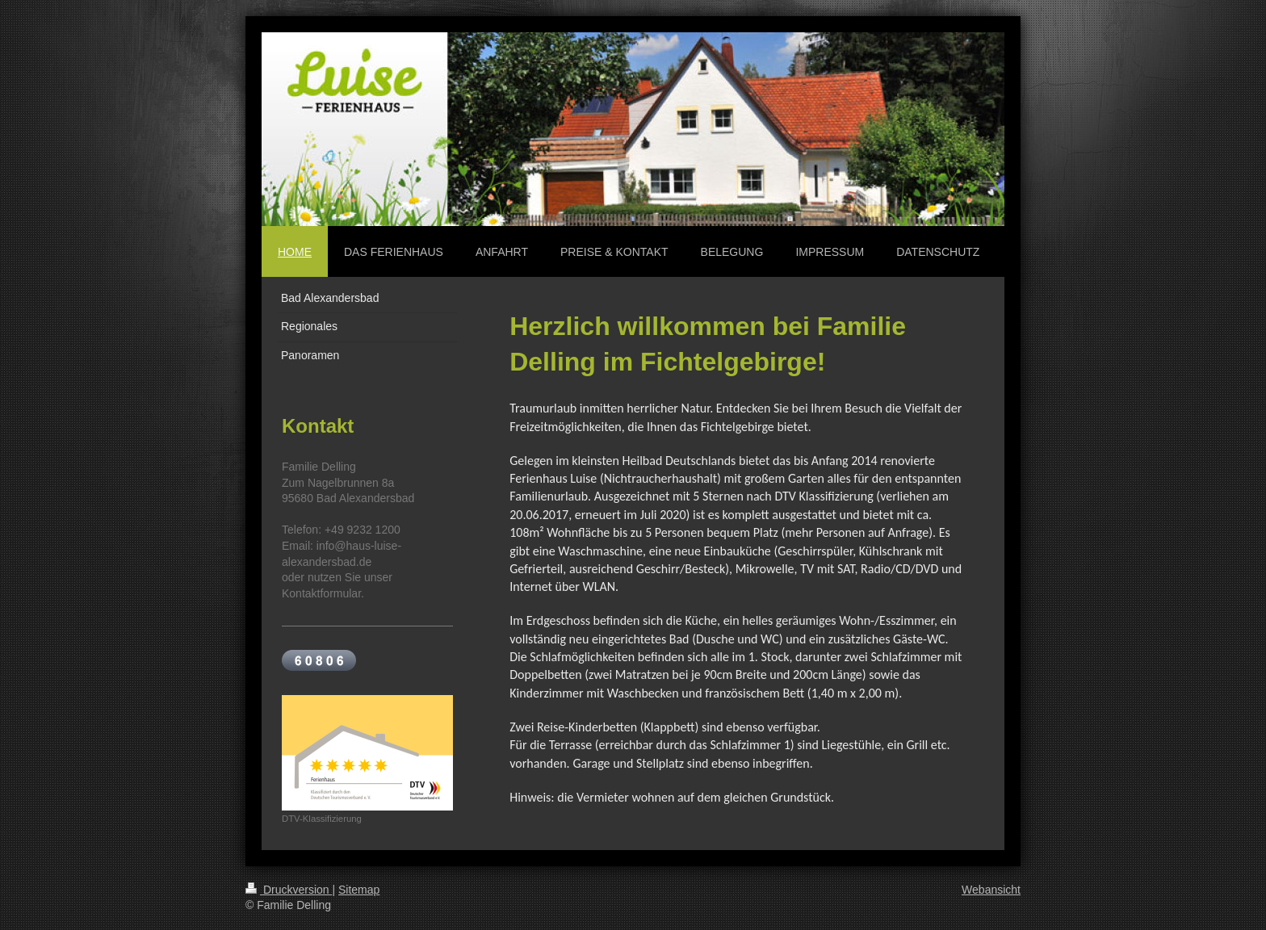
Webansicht (991, 889)
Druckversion (288, 889)
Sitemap (358, 889)
